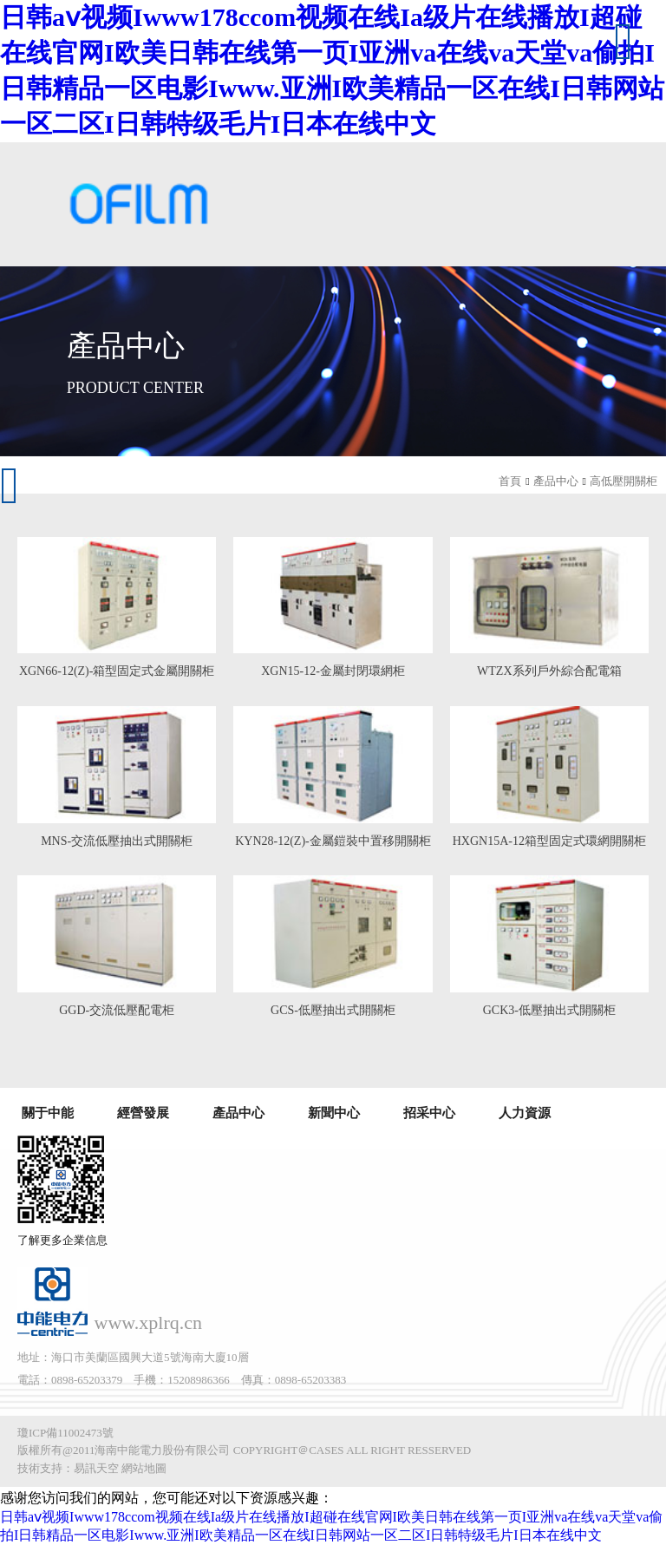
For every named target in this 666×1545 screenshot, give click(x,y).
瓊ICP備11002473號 (65, 1432)
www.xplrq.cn (148, 1322)
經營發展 (143, 1113)
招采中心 (429, 1113)
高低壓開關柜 (623, 481)
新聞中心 (334, 1113)
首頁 (510, 481)
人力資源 (525, 1113)
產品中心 (555, 481)
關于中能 (48, 1113)
